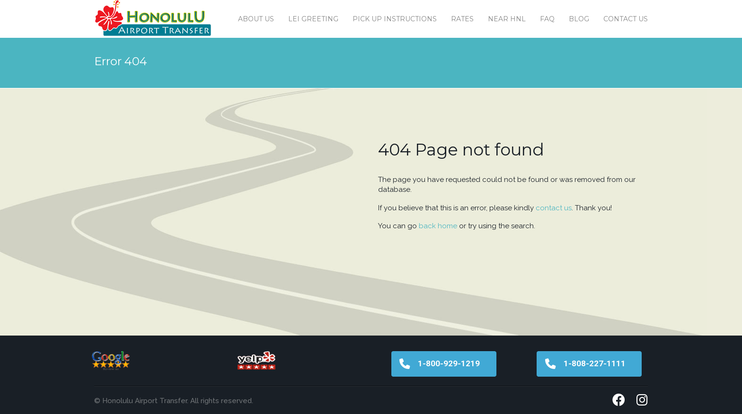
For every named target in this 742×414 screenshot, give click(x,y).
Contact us (625, 19)
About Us (256, 19)
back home (438, 226)
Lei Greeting (313, 19)
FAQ (547, 19)
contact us (554, 208)
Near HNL (507, 19)
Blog (579, 19)
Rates (462, 19)
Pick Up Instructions (395, 19)
